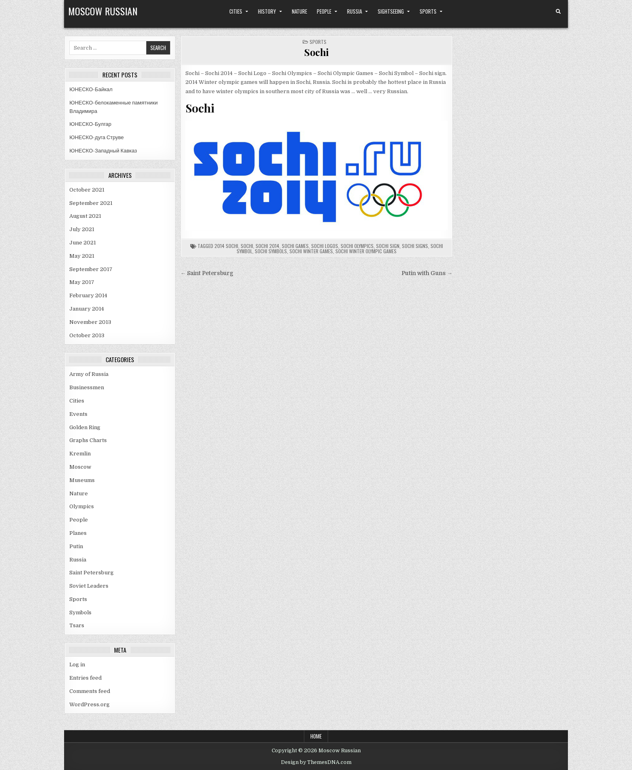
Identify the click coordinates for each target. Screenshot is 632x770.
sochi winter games (311, 251)
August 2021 (85, 216)
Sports (428, 11)
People (324, 11)
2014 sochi (226, 245)
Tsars (76, 625)
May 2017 (81, 282)
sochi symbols (271, 251)
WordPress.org (89, 704)
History (267, 11)
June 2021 (82, 243)
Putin (76, 546)
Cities (235, 11)
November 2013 (90, 322)
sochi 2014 (267, 245)
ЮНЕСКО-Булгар (90, 124)
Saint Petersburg (91, 573)
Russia (354, 11)
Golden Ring (84, 427)
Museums (82, 480)
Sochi (316, 52)
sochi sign (387, 245)
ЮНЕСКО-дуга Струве (96, 137)
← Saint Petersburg (207, 273)
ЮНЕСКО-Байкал (90, 89)
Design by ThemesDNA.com (316, 762)
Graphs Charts (88, 440)
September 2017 (90, 269)
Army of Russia (88, 374)
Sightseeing (391, 11)
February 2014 (88, 295)
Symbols (80, 612)
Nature (299, 11)
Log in (77, 664)
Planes (78, 533)
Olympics (81, 506)
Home (316, 736)
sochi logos (324, 245)
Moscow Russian (102, 11)
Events (78, 414)
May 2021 (81, 256)
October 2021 (86, 190)
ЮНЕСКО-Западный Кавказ (103, 151)
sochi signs (415, 245)
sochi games (295, 245)
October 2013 (86, 335)
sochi (247, 245)
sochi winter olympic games (366, 251)
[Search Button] (558, 11)
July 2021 (81, 229)
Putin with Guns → (427, 273)
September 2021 (90, 203)
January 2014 (86, 309)
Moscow (80, 467)
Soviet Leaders (88, 586)
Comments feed (89, 691)
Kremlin (80, 454)
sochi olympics (357, 245)
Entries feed (85, 678)
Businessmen (86, 387)
